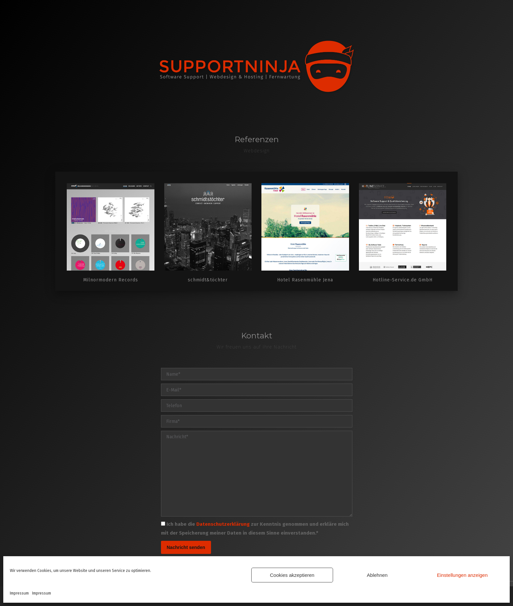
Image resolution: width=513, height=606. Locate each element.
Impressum (19, 593)
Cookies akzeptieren (292, 575)
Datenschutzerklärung (223, 524)
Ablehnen (377, 575)
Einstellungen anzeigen (462, 575)
